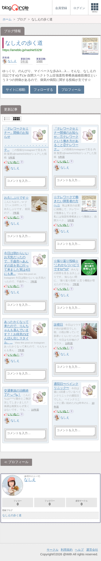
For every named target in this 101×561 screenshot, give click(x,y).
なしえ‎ (9, 61)
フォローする (43, 89)
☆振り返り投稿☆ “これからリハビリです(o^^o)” (66, 265)
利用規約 (67, 549)
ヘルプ (79, 549)
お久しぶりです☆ (16, 197)
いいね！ (13, 162)
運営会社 (92, 549)
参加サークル (81, 503)
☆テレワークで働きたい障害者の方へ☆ (66, 201)
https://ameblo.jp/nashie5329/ (22, 50)
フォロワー (49, 503)
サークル (52, 549)
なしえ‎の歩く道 (24, 43)
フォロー (17, 503)
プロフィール (71, 89)
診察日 (58, 324)
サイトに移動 (15, 89)
